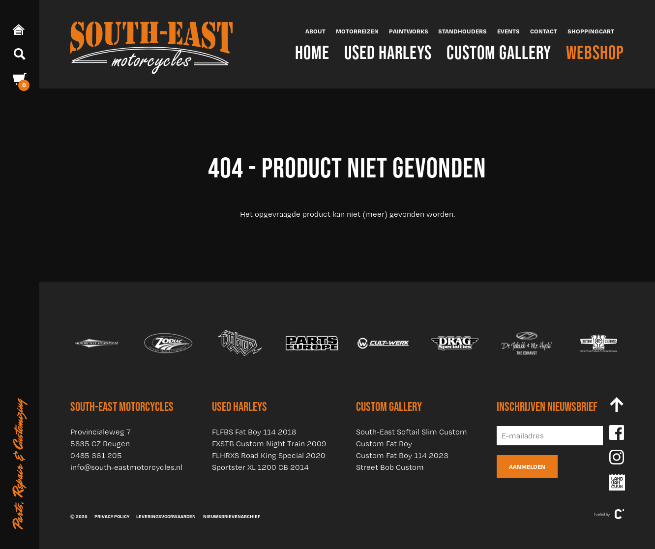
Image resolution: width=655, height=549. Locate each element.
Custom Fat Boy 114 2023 (402, 455)
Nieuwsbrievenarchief (231, 516)
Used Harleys (388, 52)
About (315, 31)
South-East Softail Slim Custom (411, 431)
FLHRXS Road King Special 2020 (269, 455)
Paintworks (408, 31)
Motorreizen (357, 31)
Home (312, 52)
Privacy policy (111, 516)
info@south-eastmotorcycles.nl (126, 467)
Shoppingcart (590, 31)
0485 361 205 (96, 455)
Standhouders (462, 31)
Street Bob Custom (390, 467)
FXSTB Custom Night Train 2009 (269, 443)
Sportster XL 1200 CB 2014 (260, 467)
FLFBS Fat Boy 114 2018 (254, 431)
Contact (543, 31)
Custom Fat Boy (384, 443)
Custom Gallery (499, 52)
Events (508, 31)
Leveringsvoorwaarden (166, 516)
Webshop (595, 52)
